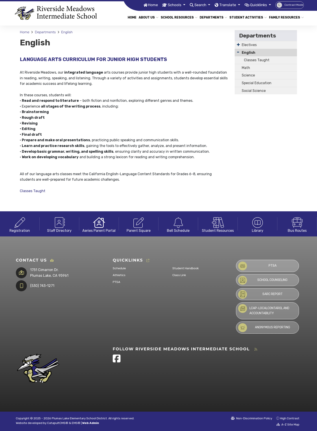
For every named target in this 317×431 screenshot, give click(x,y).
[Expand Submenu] (238, 44)
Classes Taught (32, 191)
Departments (212, 17)
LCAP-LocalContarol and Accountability (263, 309)
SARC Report (260, 294)
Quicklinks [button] (258, 5)
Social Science (254, 91)
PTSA (116, 282)
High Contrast (289, 418)
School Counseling (263, 280)
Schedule (119, 268)
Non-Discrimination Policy (251, 418)
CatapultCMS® (57, 423)
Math (246, 68)
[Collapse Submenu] (238, 52)
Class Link (179, 275)
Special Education (256, 83)
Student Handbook (185, 268)
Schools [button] (174, 5)
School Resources (177, 17)
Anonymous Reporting (264, 327)
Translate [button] (227, 5)
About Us (147, 17)
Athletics (119, 275)
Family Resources (284, 17)
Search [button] (199, 5)
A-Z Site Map (287, 424)
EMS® (76, 423)
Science (248, 75)
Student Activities (246, 17)
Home (152, 5)
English (67, 32)
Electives (249, 45)
